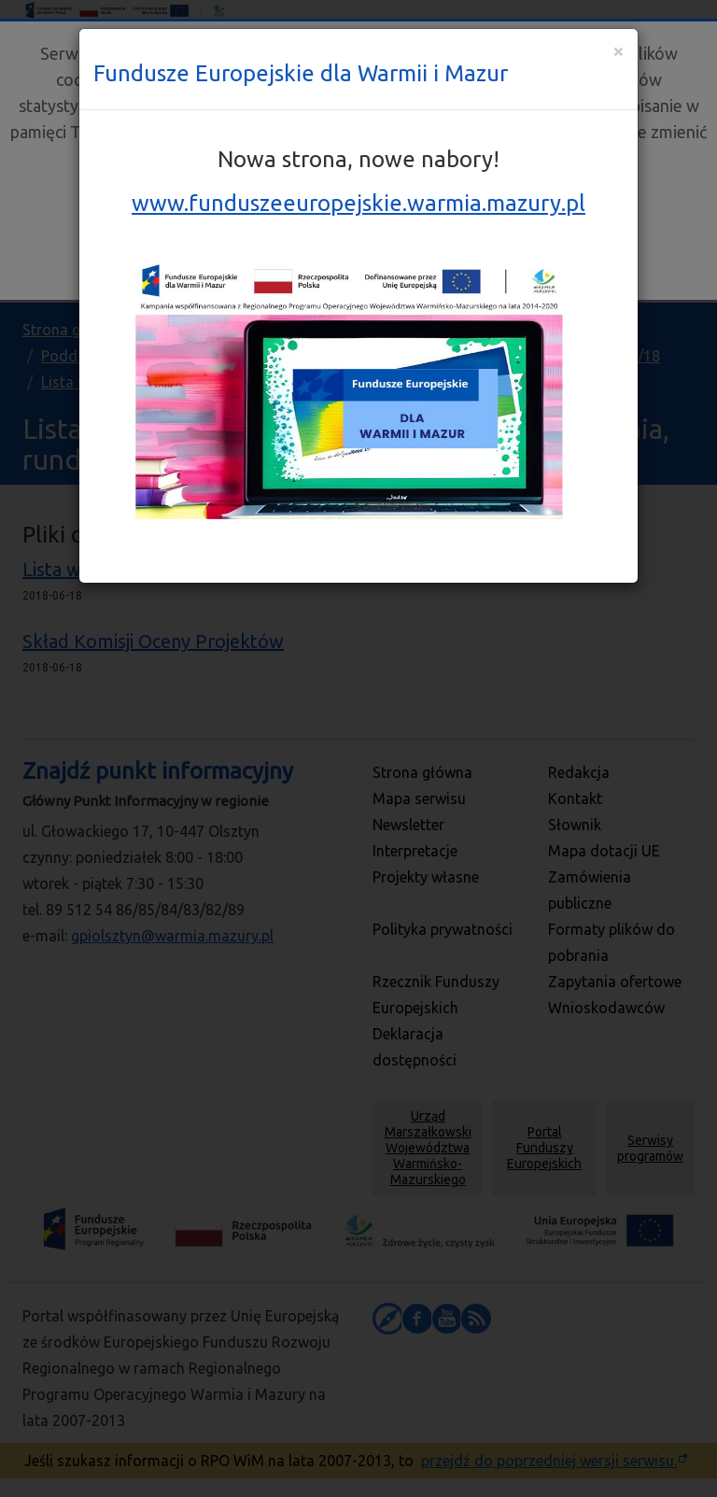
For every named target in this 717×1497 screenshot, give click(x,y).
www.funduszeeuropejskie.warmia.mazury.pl (358, 203)
